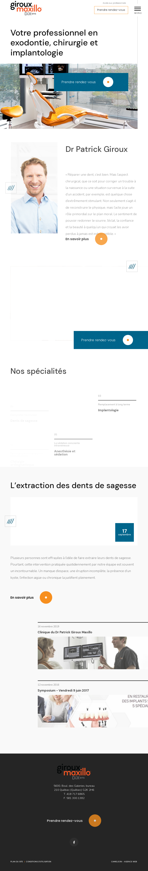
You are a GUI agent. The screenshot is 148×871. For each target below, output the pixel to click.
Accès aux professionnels (114, 3)
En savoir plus (86, 245)
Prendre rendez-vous (111, 10)
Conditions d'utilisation (38, 861)
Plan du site (16, 861)
